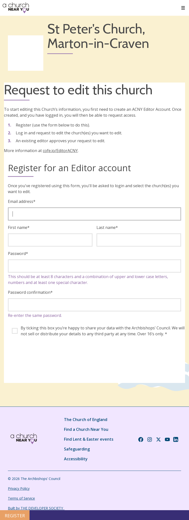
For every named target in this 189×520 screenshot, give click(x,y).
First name (19, 227)
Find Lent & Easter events (88, 439)
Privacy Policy (19, 488)
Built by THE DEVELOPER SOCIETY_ (36, 508)
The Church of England (85, 419)
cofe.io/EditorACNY (60, 150)
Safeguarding (77, 449)
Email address (21, 201)
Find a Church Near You (86, 429)
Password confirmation (30, 292)
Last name (107, 227)
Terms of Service (21, 498)
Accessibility (76, 459)
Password (18, 253)
